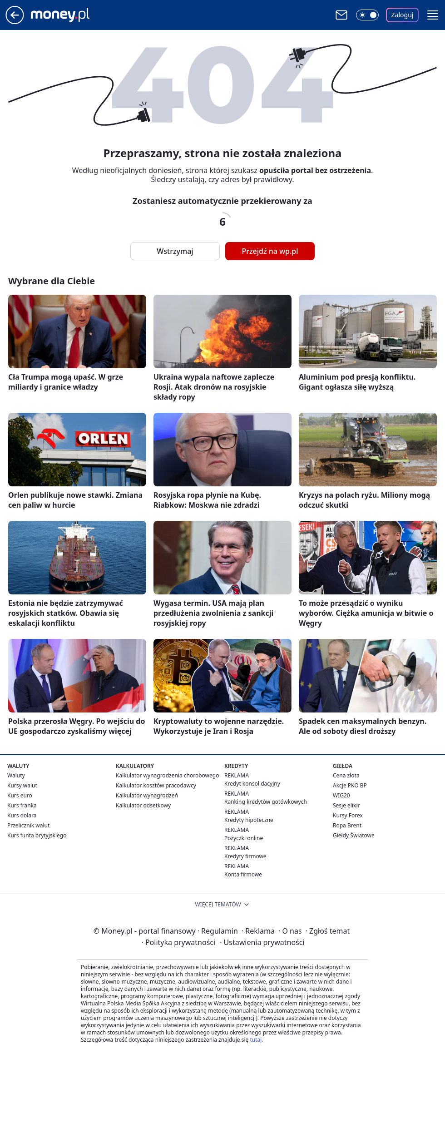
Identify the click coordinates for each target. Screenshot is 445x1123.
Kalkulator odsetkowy (143, 805)
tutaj (256, 1040)
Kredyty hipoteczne (248, 820)
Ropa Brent (347, 825)
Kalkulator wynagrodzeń (147, 795)
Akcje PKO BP (350, 785)
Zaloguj (402, 14)
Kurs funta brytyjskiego (36, 835)
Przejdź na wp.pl (270, 251)
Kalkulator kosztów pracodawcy (156, 785)
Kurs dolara (22, 815)
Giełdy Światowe (354, 835)
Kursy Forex (348, 815)
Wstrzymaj (175, 251)
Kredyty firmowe (245, 856)
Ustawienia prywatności (262, 942)
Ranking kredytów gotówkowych (265, 802)
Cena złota (346, 775)
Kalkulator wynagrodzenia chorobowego (167, 775)
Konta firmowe (243, 874)
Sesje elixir (346, 805)
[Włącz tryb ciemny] (367, 15)
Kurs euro (19, 795)
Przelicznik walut (28, 825)
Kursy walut (22, 785)
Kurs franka (22, 805)
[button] (432, 15)
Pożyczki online (243, 838)
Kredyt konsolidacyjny (252, 783)
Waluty (16, 775)
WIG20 (341, 795)
